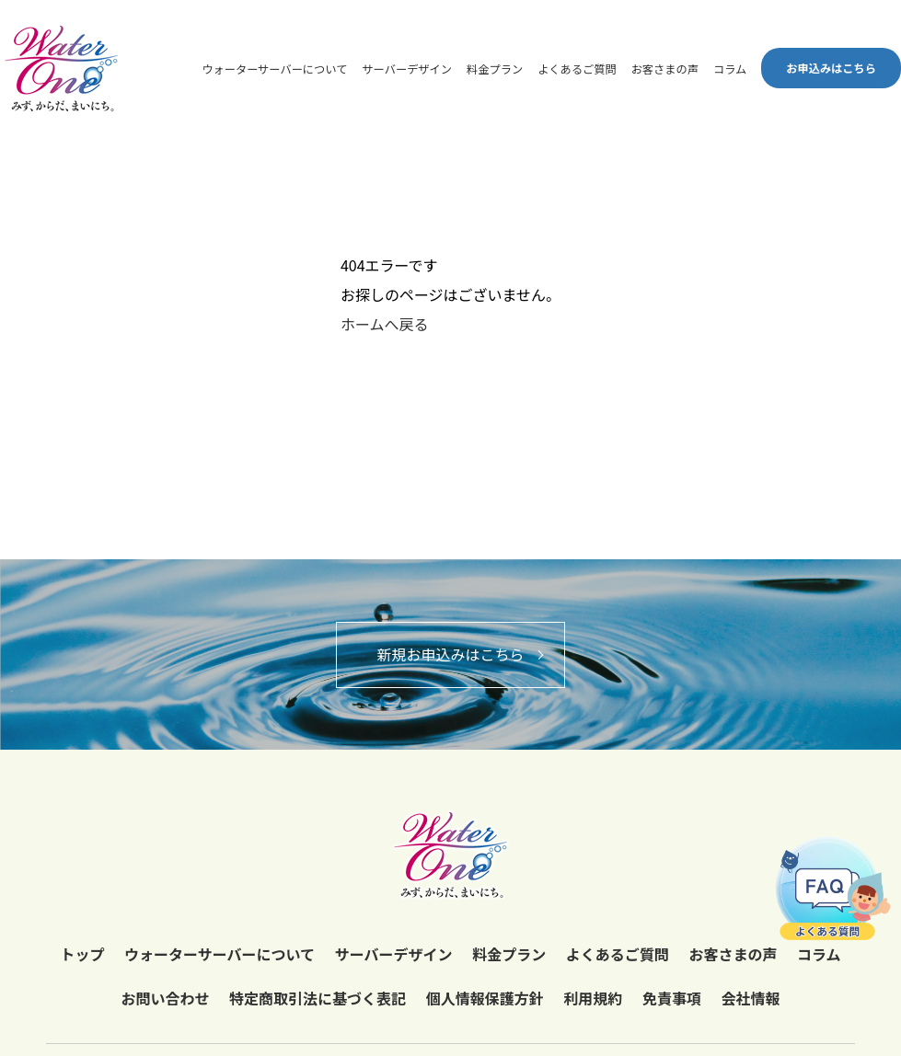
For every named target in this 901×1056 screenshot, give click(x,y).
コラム (729, 69)
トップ (82, 954)
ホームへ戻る (385, 324)
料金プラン (495, 69)
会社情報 (751, 998)
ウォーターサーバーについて (274, 69)
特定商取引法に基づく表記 (317, 998)
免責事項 (671, 998)
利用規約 (592, 998)
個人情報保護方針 (485, 998)
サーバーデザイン (407, 69)
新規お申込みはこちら (450, 654)
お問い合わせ (165, 998)
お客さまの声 (665, 69)
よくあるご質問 (577, 69)
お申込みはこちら (831, 68)
